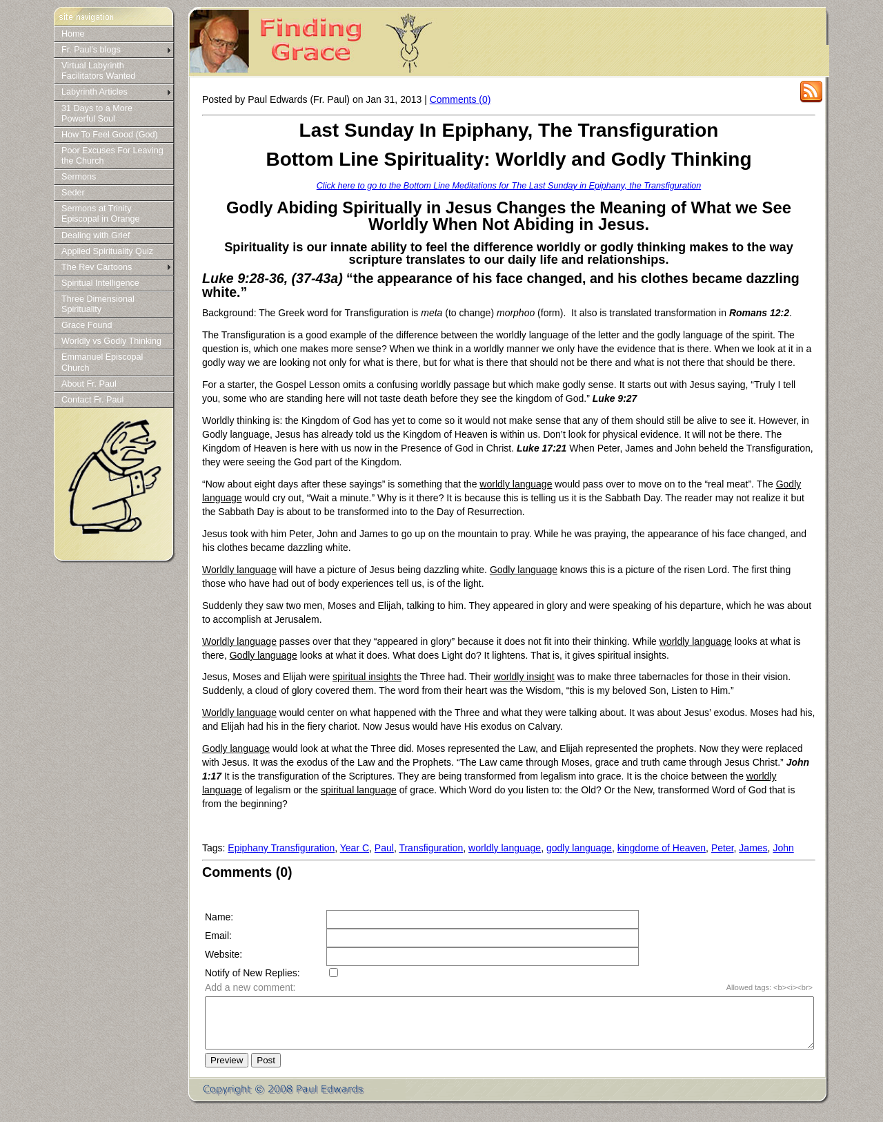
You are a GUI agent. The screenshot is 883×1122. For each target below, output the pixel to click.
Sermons (78, 177)
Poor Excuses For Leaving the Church (112, 156)
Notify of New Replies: (252, 972)
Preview (226, 1070)
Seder (73, 192)
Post (266, 1070)
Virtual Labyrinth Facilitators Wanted (98, 71)
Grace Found (86, 325)
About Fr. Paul (89, 384)
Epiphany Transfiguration (281, 847)
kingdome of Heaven (661, 847)
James (753, 847)
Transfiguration (431, 847)
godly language (579, 847)
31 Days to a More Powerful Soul (96, 114)
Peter (722, 847)
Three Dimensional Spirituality (98, 304)
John (783, 847)
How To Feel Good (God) (109, 134)
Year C (354, 847)
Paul (384, 847)
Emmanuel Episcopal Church (102, 362)
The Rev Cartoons (96, 267)
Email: (218, 935)
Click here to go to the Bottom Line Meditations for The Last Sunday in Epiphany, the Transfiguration (509, 186)
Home (73, 34)
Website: (223, 954)
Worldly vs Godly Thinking (111, 341)
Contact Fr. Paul (92, 400)
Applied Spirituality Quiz (107, 251)
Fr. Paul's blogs (91, 50)
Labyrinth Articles (94, 92)
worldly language (504, 847)
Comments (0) (460, 99)
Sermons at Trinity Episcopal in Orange (100, 214)
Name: (219, 916)
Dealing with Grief (95, 235)
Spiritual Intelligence (100, 283)
